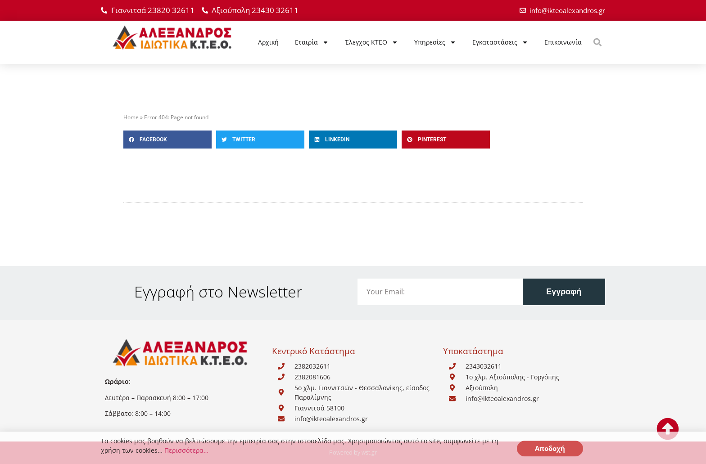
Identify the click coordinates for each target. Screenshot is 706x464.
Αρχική (268, 42)
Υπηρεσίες (435, 42)
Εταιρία (312, 42)
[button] (597, 42)
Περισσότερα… (186, 453)
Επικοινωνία (563, 42)
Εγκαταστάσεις (500, 42)
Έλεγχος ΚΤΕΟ (371, 42)
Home (131, 117)
